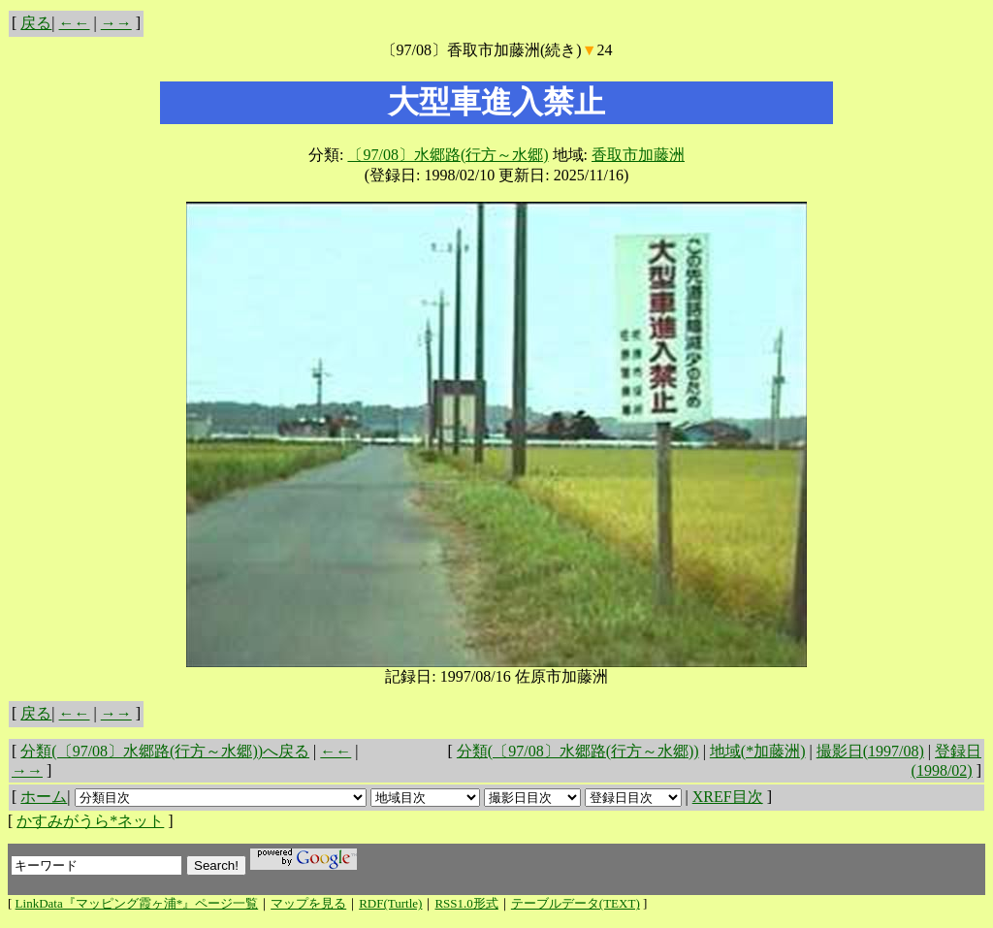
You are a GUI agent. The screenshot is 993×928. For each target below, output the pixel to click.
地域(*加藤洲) (758, 751)
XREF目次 (727, 796)
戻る (35, 23)
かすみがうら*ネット (90, 821)
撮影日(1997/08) (870, 751)
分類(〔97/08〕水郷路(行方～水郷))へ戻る (164, 751)
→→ (116, 23)
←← (74, 23)
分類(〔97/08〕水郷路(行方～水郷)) (578, 751)
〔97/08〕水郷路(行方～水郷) (447, 154)
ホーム (43, 796)
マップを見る (308, 903)
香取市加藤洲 (638, 154)
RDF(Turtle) (390, 903)
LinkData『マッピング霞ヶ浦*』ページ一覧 (137, 903)
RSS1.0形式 (465, 903)
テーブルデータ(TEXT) (575, 903)
